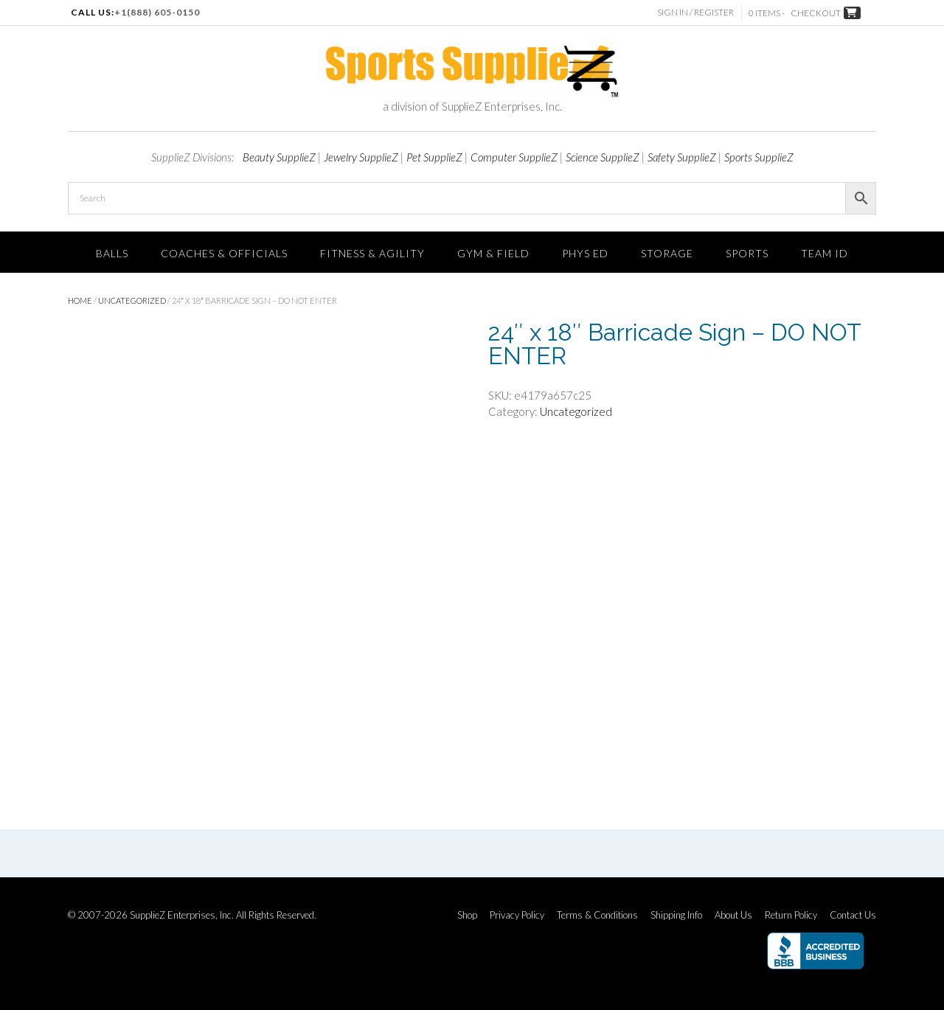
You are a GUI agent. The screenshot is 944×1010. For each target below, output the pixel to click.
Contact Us (853, 915)
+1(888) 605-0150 (157, 12)
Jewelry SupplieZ (361, 157)
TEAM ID (824, 253)
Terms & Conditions (597, 915)
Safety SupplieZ (682, 157)
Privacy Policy (517, 915)
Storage (667, 253)
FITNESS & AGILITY (372, 253)
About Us (733, 915)
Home (80, 300)
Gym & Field (493, 253)
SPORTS (747, 253)
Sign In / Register (695, 12)
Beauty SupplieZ (279, 157)
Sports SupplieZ (759, 157)
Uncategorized (132, 300)
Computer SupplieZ (514, 157)
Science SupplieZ (602, 157)
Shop (467, 915)
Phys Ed (585, 253)
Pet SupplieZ (434, 157)
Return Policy (791, 915)
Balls (112, 253)
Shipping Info (676, 915)
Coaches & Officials (224, 253)
